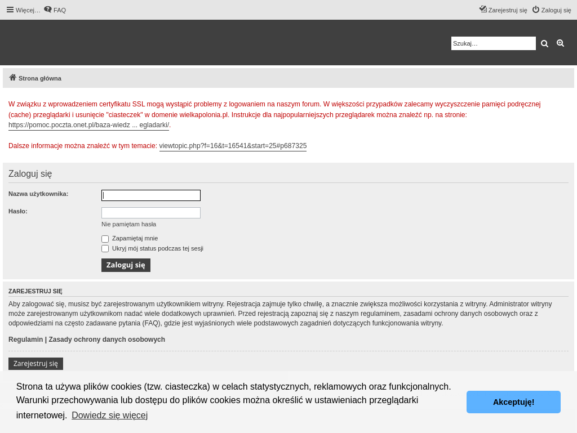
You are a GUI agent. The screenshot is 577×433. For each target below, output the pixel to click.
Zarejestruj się (36, 363)
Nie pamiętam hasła (128, 224)
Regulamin (25, 339)
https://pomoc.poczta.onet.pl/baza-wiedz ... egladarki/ (88, 125)
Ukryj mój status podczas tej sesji (152, 248)
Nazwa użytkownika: (38, 193)
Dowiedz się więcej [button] (110, 415)
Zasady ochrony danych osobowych (106, 339)
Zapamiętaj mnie (129, 238)
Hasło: (18, 211)
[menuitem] (54, 10)
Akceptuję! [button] (514, 402)
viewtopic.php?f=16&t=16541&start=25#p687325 (233, 146)
